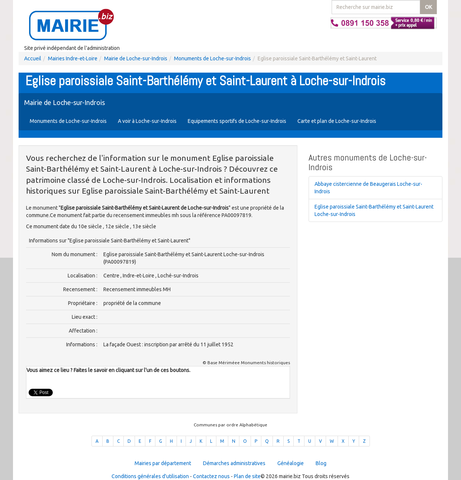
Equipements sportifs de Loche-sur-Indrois (237, 121)
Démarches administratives (234, 463)
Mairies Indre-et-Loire (72, 58)
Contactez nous (211, 476)
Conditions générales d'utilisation (150, 476)
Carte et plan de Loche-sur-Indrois (336, 121)
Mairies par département (163, 463)
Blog (321, 463)
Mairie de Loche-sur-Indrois (135, 58)
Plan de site (247, 476)
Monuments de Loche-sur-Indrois (212, 58)
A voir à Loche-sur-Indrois (147, 121)
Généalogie (290, 463)
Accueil (32, 58)
